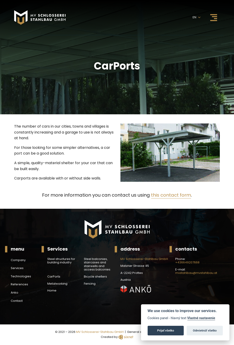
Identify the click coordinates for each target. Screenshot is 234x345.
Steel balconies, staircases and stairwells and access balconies (97, 264)
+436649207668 (187, 262)
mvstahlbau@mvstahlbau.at (196, 273)
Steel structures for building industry (61, 260)
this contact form (171, 195)
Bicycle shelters (95, 276)
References (19, 284)
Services (17, 268)
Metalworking (57, 284)
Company (18, 260)
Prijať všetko (165, 330)
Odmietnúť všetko (205, 330)
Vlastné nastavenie (201, 318)
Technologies (21, 276)
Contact (17, 301)
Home (51, 290)
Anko (14, 292)
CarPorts (53, 276)
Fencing (90, 284)
